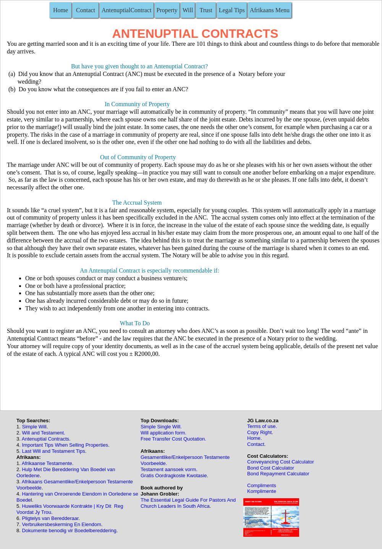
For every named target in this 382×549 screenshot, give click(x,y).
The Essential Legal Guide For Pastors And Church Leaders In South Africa (188, 503)
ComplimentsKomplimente (261, 488)
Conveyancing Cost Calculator (280, 462)
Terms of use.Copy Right (262, 429)
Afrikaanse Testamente (47, 463)
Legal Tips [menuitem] (232, 10)
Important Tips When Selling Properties (65, 445)
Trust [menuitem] (205, 10)
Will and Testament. (43, 433)
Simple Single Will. (161, 427)
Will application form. (163, 433)
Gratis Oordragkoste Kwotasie (174, 475)
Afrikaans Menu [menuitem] (270, 10)
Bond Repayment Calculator (278, 473)
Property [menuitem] (167, 10)
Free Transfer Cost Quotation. (173, 439)
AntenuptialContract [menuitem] (127, 10)
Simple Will (34, 427)
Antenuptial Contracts (45, 439)
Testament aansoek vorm (168, 469)
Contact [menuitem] (85, 10)
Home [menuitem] (60, 10)
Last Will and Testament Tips (53, 451)
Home (254, 438)
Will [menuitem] (188, 10)
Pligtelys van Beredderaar (50, 518)
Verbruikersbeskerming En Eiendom (61, 524)
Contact (255, 444)
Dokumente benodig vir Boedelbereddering (69, 530)
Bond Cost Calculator (270, 468)
